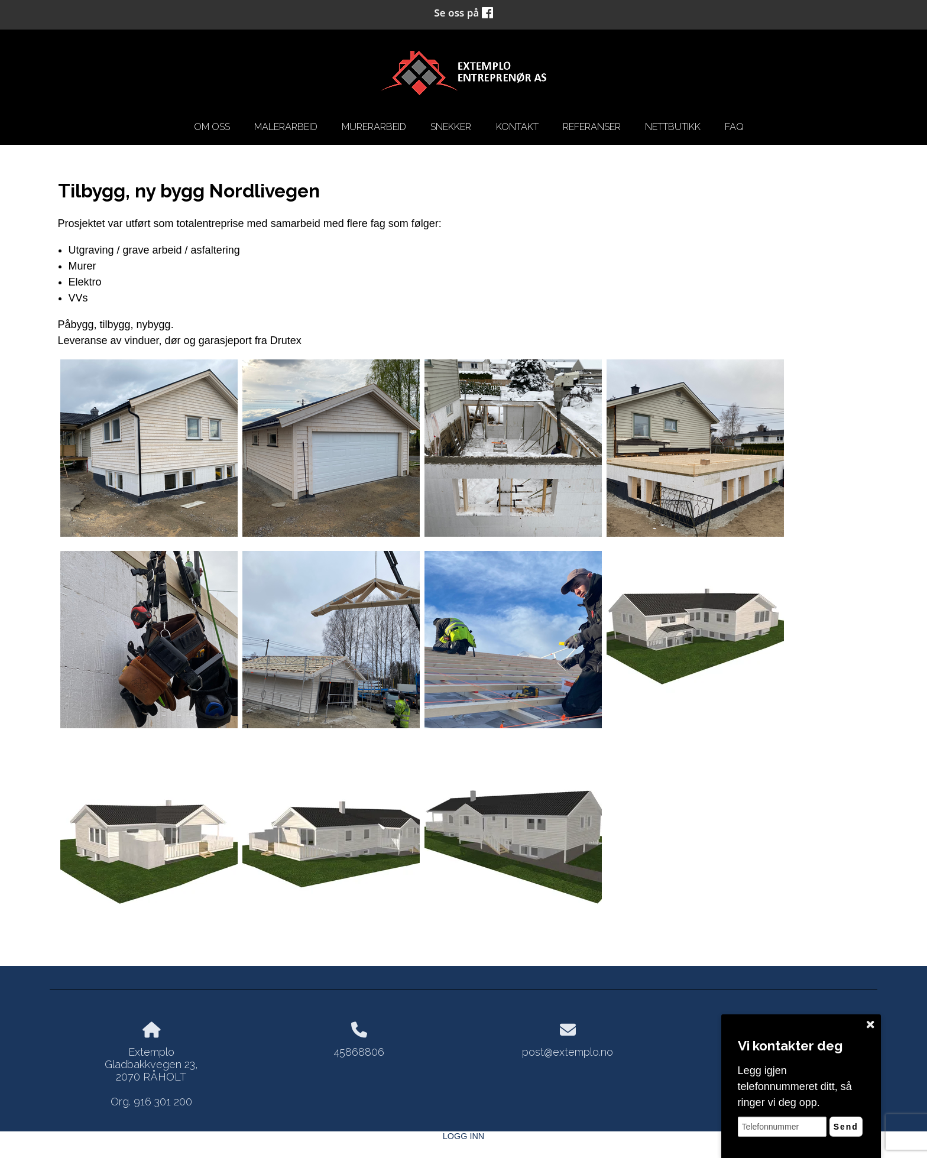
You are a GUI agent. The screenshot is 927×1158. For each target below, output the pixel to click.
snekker (450, 126)
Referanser (592, 126)
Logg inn (463, 1136)
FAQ (734, 126)
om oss (212, 126)
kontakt (517, 126)
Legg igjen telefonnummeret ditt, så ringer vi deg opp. (795, 1086)
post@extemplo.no (567, 1052)
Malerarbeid (285, 126)
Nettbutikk (673, 126)
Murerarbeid (374, 126)
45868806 (359, 1052)
